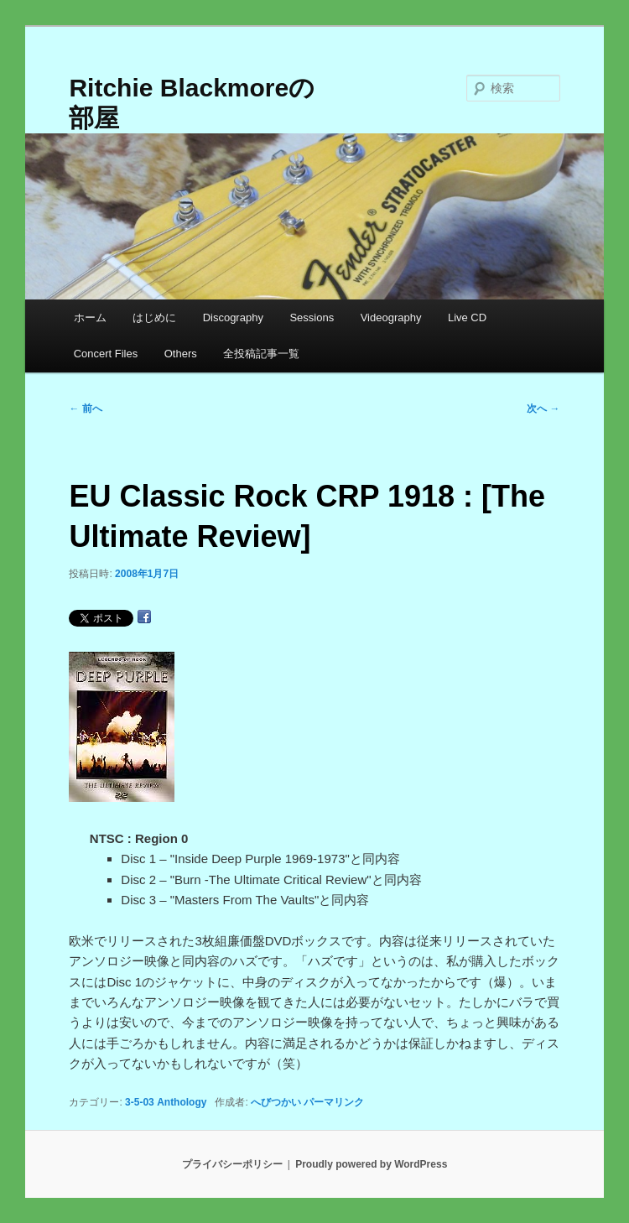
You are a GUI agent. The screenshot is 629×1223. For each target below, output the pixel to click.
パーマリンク (334, 1102)
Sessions (311, 317)
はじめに (154, 317)
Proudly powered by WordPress (371, 1164)
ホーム (90, 317)
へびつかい (276, 1102)
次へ (543, 408)
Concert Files (106, 353)
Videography (391, 317)
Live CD (467, 317)
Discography (233, 317)
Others (180, 353)
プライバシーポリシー (232, 1164)
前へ (85, 408)
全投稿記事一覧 (261, 353)
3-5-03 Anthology (165, 1102)
